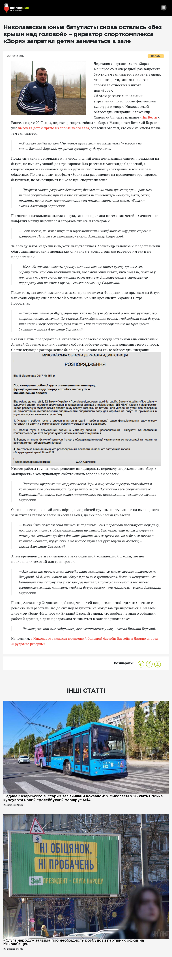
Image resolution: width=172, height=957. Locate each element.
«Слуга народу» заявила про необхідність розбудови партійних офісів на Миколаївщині (73, 942)
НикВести (149, 117)
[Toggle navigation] (164, 8)
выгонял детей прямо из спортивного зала (53, 128)
